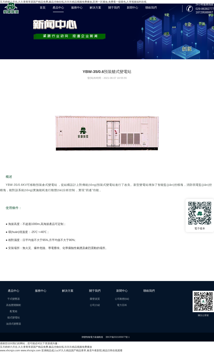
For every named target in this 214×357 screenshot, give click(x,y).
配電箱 (13, 311)
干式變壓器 (13, 298)
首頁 (42, 7)
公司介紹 (95, 305)
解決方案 (95, 7)
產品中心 (58, 7)
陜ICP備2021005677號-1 (117, 337)
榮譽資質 (95, 298)
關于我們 (114, 7)
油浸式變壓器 (13, 323)
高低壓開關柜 (13, 305)
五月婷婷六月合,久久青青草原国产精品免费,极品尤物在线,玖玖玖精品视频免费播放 (46, 346)
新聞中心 (132, 7)
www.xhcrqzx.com (10, 350)
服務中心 (77, 7)
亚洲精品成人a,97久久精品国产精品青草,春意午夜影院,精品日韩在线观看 (82, 350)
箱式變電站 (13, 317)
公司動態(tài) (122, 298)
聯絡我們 (151, 7)
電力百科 (122, 305)
